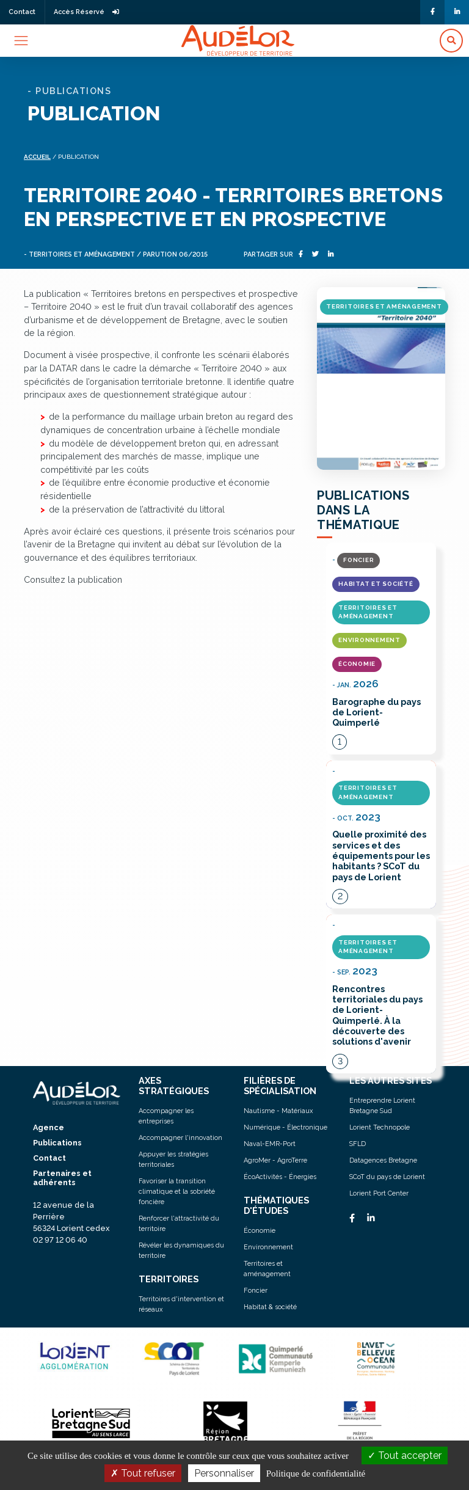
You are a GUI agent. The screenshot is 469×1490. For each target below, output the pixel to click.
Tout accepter (405, 1455)
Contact (22, 12)
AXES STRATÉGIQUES (174, 1085)
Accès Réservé (86, 12)
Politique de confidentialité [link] (315, 1473)
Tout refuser (143, 1473)
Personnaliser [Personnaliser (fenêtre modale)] (224, 1473)
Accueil (37, 156)
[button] (451, 40)
